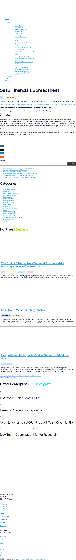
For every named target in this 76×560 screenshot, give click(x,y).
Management (7, 204)
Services (7, 23)
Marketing (6, 206)
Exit (1, 553)
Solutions (8, 77)
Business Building (9, 190)
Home (7, 19)
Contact (3, 526)
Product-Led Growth (10, 208)
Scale (17, 64)
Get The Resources (5, 390)
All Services (18, 75)
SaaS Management (10, 97)
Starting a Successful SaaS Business (15, 170)
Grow (1, 546)
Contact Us (3, 83)
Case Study (7, 191)
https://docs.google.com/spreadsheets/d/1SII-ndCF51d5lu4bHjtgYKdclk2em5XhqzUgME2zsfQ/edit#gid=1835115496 (38, 104)
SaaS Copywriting (9, 212)
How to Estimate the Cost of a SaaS (14, 172)
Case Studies (9, 21)
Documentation (8, 199)
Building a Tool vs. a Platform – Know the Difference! (20, 174)
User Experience (8, 219)
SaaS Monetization (9, 215)
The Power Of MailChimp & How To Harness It (18, 175)
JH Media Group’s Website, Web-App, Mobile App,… (20, 177)
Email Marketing (8, 201)
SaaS (1, 97)
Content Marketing (9, 195)
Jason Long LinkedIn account (1, 139)
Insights (7, 80)
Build (1, 543)
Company (8, 78)
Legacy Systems (8, 202)
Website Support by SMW (37, 559)
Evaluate (3, 540)
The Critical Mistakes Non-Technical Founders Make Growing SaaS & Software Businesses (32, 265)
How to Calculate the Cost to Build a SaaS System (19, 168)
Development (7, 197)
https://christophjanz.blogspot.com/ (32, 111)
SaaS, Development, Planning (13, 217)
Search (2, 161)
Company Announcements (12, 193)
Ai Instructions (23, 559)
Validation (6, 221)
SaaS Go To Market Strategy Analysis (23, 310)
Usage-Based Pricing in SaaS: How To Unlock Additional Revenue (35, 357)
